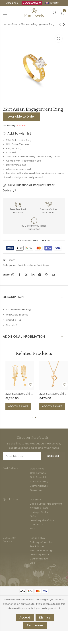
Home (6, 24)
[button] (32, 417)
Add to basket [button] (29, 406)
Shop (15, 24)
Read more (35, 625)
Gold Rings (42, 265)
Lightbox (58, 38)
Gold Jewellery (26, 265)
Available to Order (21, 116)
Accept (24, 617)
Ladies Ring (24, 309)
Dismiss (44, 617)
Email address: (22, 456)
